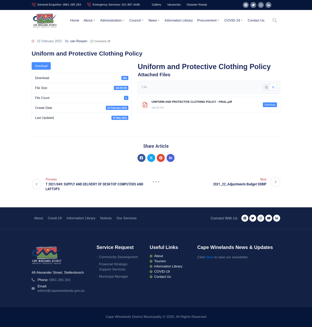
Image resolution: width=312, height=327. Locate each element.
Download (41, 66)
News (154, 20)
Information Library (179, 20)
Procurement (208, 20)
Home (74, 20)
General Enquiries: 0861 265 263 (59, 4)
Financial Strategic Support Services (113, 266)
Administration (112, 20)
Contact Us (256, 20)
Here (209, 257)
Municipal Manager (113, 276)
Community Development (118, 257)
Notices (106, 218)
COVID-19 (233, 20)
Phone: (54, 280)
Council (136, 20)
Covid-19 (55, 218)
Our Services (127, 218)
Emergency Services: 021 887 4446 (116, 4)
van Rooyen (78, 41)
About (90, 20)
